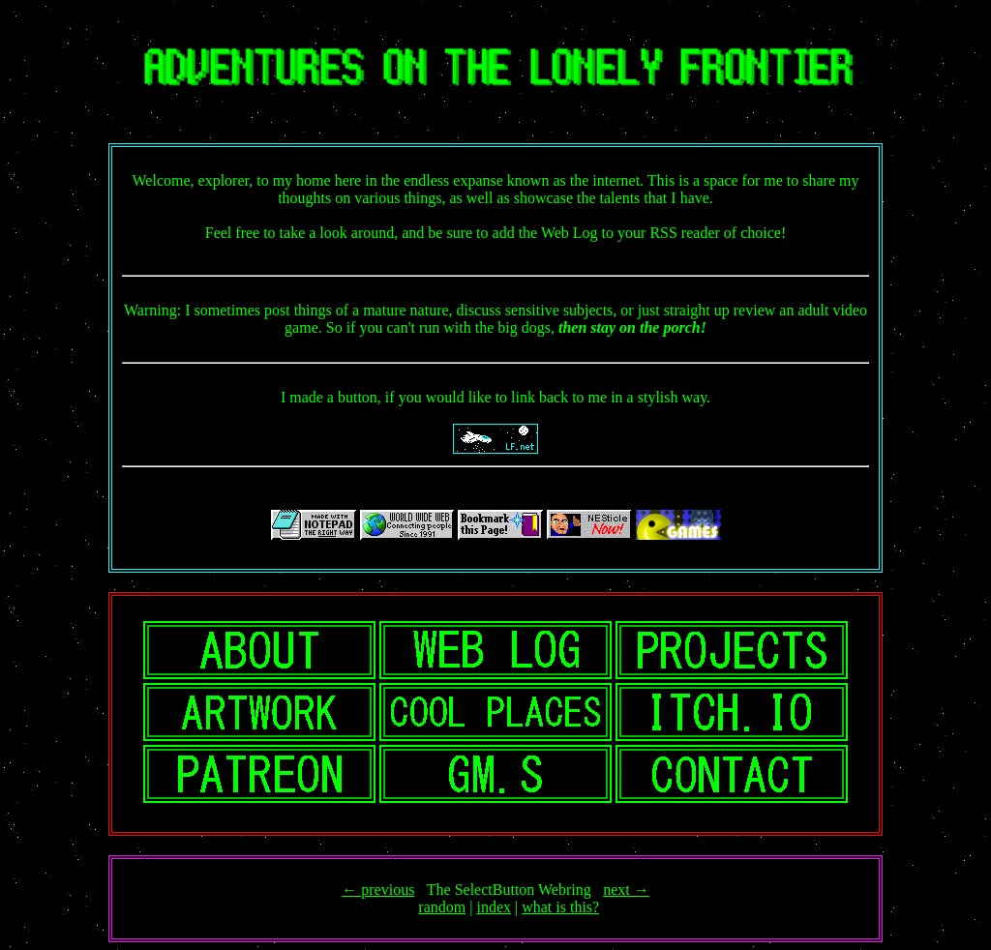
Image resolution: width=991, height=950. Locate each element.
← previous (378, 889)
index (493, 907)
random (441, 907)
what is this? (560, 907)
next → (626, 889)
